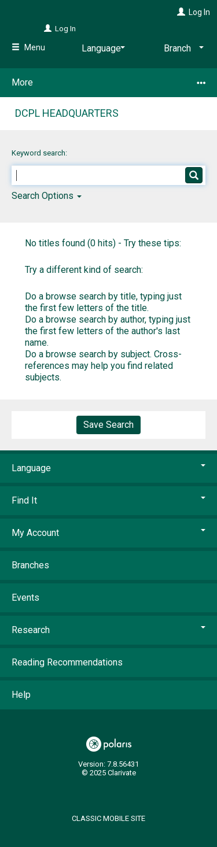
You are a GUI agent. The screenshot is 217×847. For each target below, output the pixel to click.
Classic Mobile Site (108, 818)
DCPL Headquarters (67, 113)
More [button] (108, 82)
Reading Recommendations (67, 662)
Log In (199, 12)
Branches (30, 565)
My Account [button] (108, 532)
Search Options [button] (47, 195)
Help (21, 694)
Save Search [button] (108, 424)
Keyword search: (40, 153)
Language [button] (108, 468)
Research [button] (108, 629)
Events (25, 597)
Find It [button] (108, 500)
